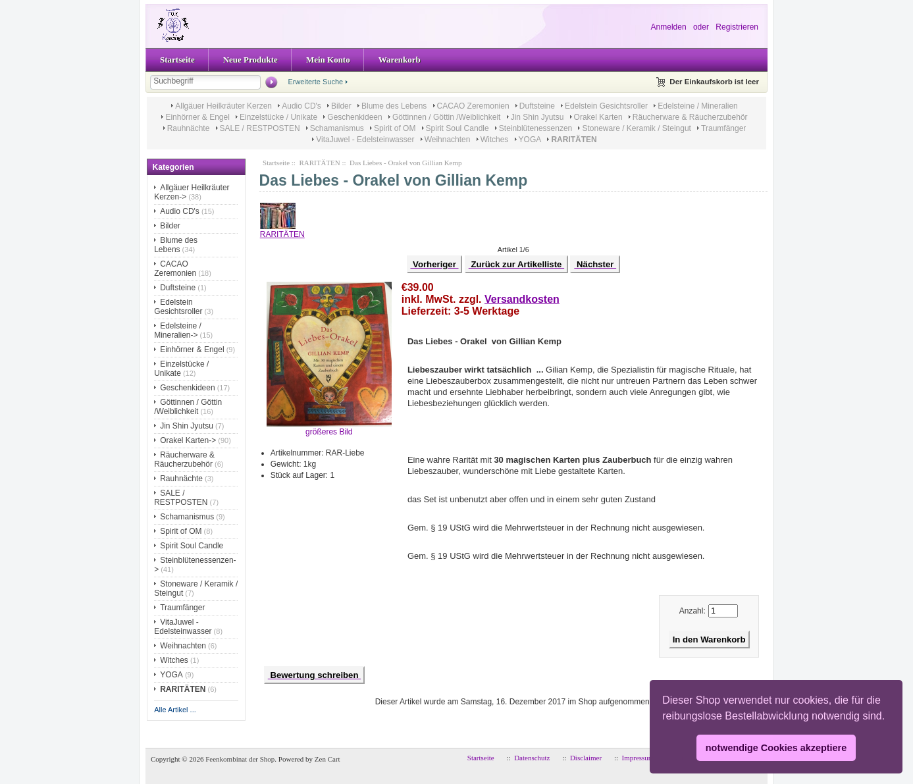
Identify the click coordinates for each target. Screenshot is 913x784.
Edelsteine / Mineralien (697, 106)
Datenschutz (532, 758)
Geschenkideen (354, 117)
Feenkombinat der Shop (239, 759)
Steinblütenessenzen (535, 128)
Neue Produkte (250, 60)
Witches (495, 139)
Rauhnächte (188, 128)
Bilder (341, 106)
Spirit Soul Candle (457, 128)
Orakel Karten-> (188, 440)
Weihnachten (448, 139)
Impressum (638, 758)
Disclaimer (586, 758)
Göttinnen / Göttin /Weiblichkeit (446, 117)
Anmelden (669, 27)
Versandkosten (522, 299)
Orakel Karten (598, 117)
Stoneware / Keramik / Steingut (636, 128)
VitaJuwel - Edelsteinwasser (365, 139)
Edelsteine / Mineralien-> (177, 330)
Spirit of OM (394, 128)
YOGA (530, 139)
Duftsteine (537, 106)
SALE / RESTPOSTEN (260, 128)
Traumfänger (723, 128)
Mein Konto (328, 60)
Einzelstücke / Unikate (278, 117)
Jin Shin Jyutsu (537, 117)
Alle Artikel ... (175, 710)
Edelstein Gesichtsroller (606, 106)
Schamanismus (337, 128)
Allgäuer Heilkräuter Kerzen (223, 106)
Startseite (177, 60)
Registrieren (737, 27)
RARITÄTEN (319, 163)
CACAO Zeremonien (473, 106)
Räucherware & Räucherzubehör (690, 117)
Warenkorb (399, 60)
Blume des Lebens (394, 106)
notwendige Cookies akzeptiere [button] (776, 748)
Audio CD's (301, 106)
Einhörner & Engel (197, 117)
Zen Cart (327, 759)
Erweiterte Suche (315, 82)
